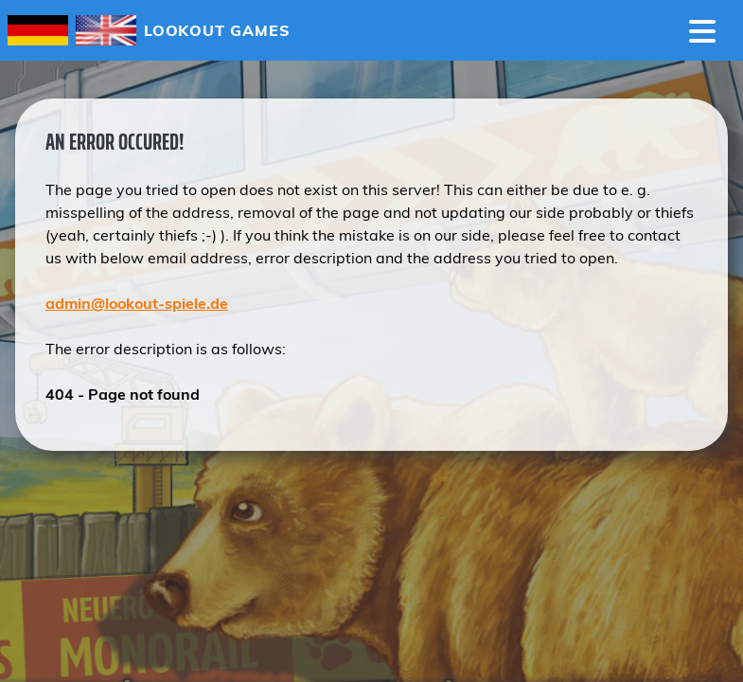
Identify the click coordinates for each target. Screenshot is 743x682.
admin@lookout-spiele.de (136, 303)
